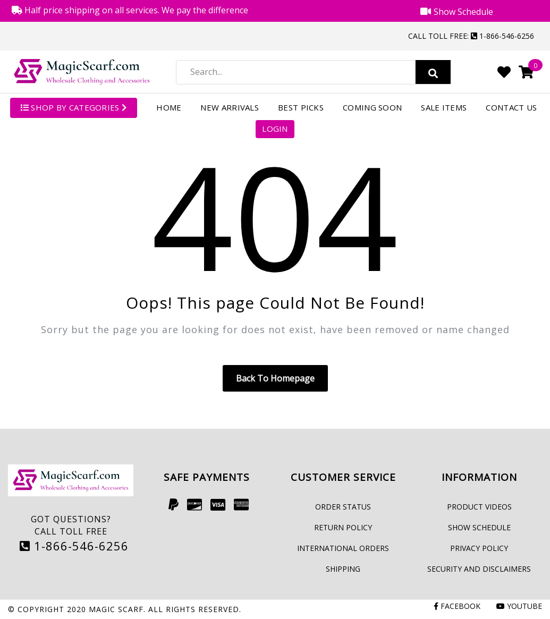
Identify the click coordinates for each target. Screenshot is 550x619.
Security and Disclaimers (479, 569)
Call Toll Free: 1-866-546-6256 (471, 36)
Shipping (343, 569)
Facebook (457, 606)
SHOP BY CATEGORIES (74, 107)
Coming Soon (372, 107)
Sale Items (444, 107)
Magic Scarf (116, 609)
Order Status (343, 507)
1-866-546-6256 (74, 546)
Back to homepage (275, 378)
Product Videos (479, 507)
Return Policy (343, 527)
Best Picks (301, 107)
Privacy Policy (479, 548)
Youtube (519, 606)
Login (275, 128)
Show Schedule (479, 527)
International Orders (343, 548)
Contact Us (511, 107)
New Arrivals (229, 107)
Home (168, 107)
